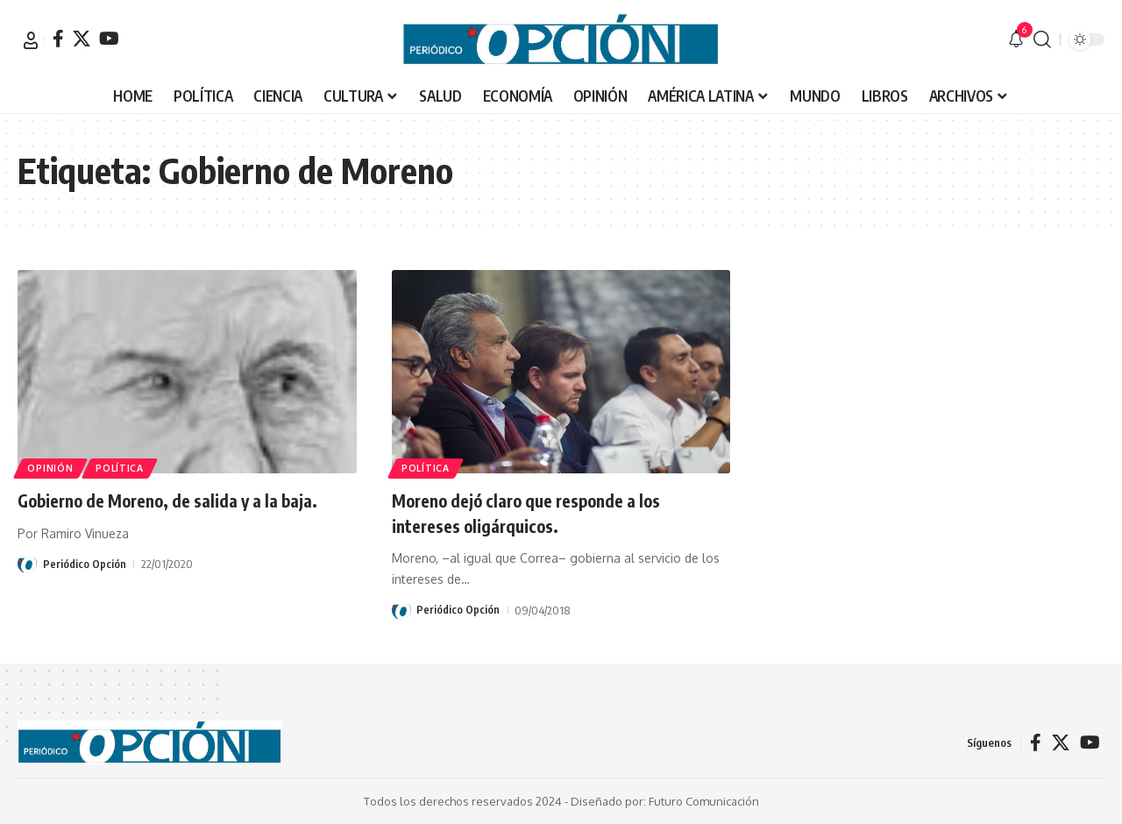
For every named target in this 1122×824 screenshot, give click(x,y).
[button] (30, 40)
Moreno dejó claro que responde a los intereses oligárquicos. (544, 512)
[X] (81, 38)
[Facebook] (58, 38)
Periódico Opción (84, 589)
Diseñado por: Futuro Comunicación (665, 801)
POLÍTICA (128, 465)
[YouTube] (109, 38)
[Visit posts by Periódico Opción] (27, 589)
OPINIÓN (53, 465)
